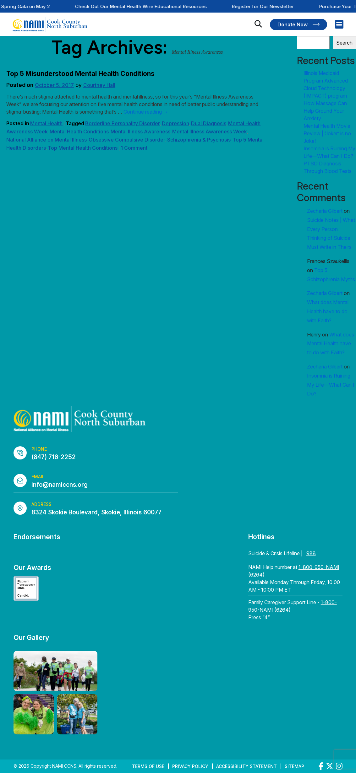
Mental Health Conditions (79, 131)
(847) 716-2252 (53, 457)
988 (311, 553)
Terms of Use (148, 766)
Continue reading (145, 112)
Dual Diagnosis (208, 123)
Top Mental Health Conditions (83, 148)
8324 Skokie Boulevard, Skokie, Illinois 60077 (96, 512)
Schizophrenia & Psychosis (199, 140)
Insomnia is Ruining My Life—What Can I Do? (330, 385)
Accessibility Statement (246, 766)
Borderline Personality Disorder (122, 123)
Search (344, 43)
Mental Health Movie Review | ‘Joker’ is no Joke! (327, 133)
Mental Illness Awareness (140, 131)
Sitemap (294, 766)
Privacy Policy (190, 766)
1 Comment (134, 148)
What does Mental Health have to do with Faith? (327, 311)
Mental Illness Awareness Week (209, 131)
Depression (175, 123)
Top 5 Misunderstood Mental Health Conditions (80, 74)
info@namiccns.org (59, 484)
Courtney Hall (99, 85)
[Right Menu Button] (339, 24)
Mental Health (46, 123)
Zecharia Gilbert (324, 211)
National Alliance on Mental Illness (46, 140)
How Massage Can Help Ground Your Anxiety (325, 110)
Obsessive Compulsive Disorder (127, 140)
